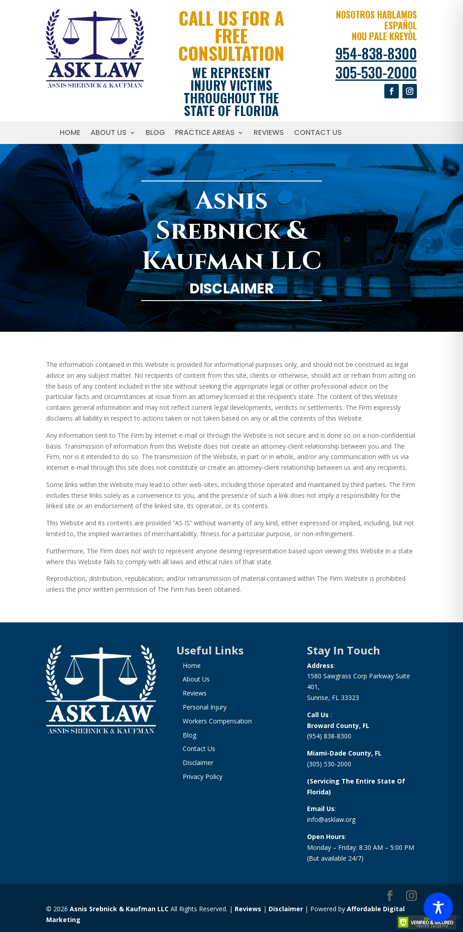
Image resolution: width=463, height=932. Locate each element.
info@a (317, 819)
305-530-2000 (376, 72)
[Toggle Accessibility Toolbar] (438, 907)
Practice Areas (205, 134)
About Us (108, 134)
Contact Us (318, 134)
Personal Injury (205, 707)
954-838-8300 (376, 53)
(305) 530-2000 (329, 764)
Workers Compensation (217, 721)
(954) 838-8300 (329, 736)
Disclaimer (198, 762)
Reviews (269, 134)
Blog (155, 134)
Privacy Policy (202, 776)
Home (70, 134)
